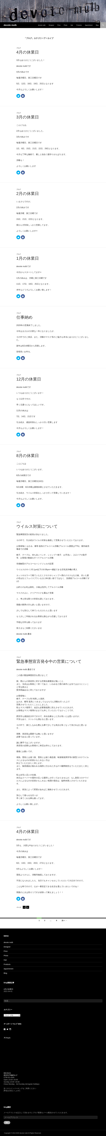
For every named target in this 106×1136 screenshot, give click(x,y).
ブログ (18, 48)
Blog (97, 25)
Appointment (89, 25)
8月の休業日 (27, 455)
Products (79, 25)
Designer (51, 25)
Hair (72, 25)
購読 (7, 1122)
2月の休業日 (27, 193)
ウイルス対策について (37, 526)
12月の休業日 (28, 379)
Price (58, 25)
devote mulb (10, 25)
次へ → (64, 920)
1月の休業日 (27, 258)
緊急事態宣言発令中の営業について (49, 661)
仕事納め (24, 317)
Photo (65, 25)
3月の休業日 (27, 117)
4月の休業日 (27, 52)
